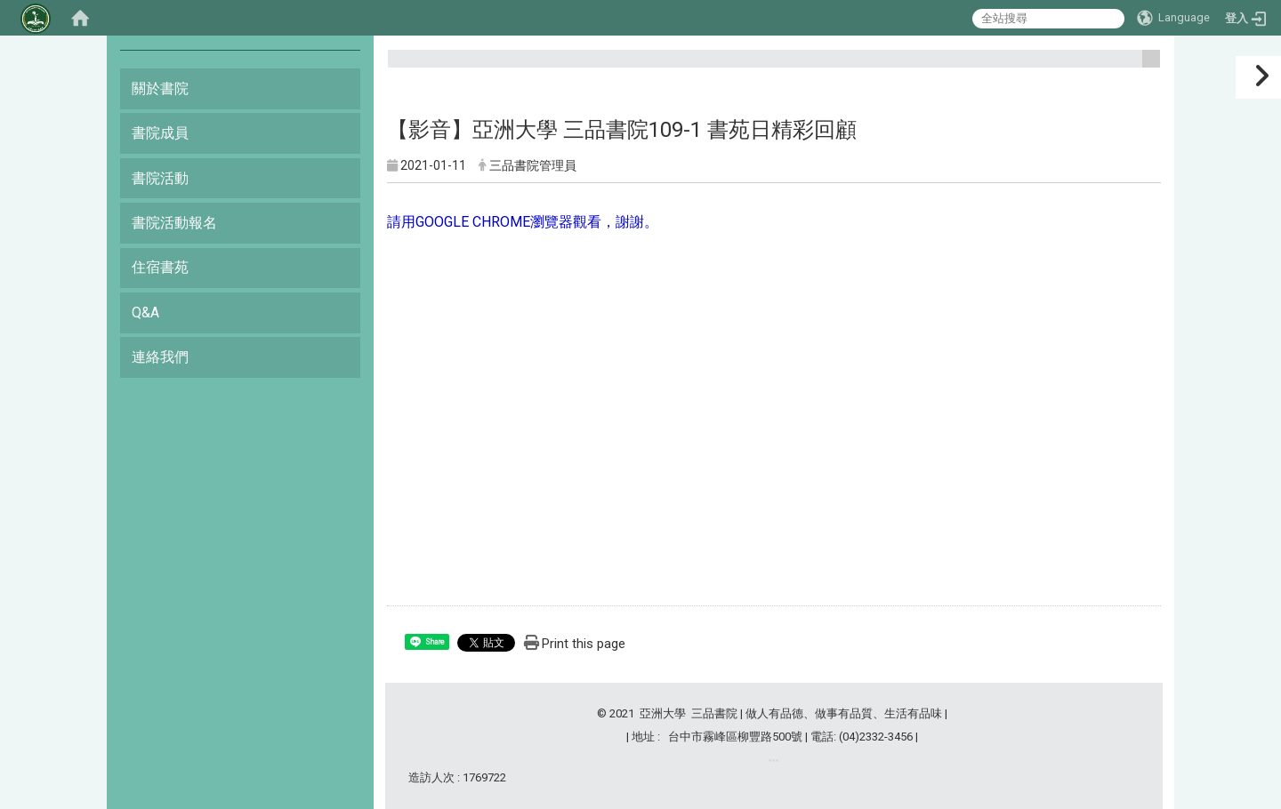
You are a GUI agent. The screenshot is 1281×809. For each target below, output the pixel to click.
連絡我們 (160, 356)
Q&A (145, 312)
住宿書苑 (160, 267)
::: (1144, 66)
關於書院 (160, 88)
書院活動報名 (174, 222)
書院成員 (160, 132)
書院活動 (160, 178)
